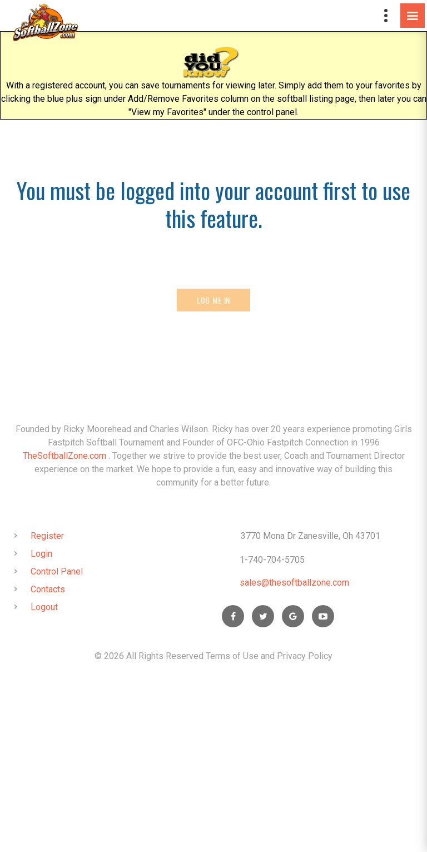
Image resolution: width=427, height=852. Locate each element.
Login (41, 553)
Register (47, 536)
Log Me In (214, 300)
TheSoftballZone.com (64, 455)
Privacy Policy (304, 656)
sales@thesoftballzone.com (294, 582)
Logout (44, 607)
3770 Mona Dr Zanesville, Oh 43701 (310, 536)
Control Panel (57, 571)
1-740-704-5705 (272, 559)
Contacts (48, 589)
